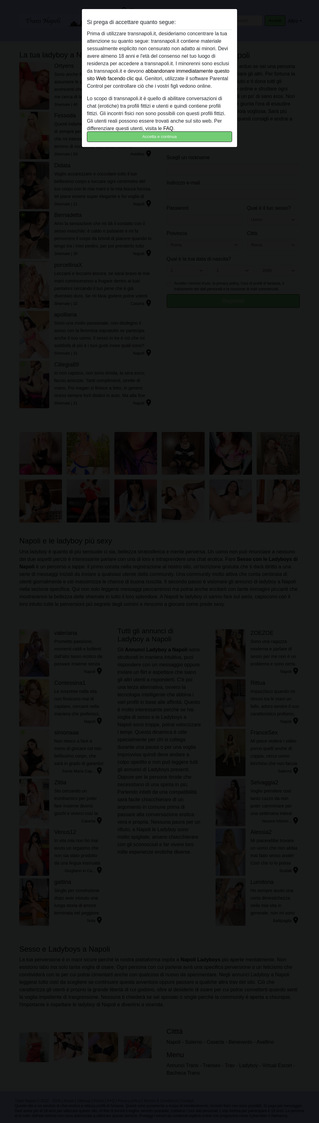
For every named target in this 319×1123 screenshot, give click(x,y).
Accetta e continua (159, 136)
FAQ (168, 128)
